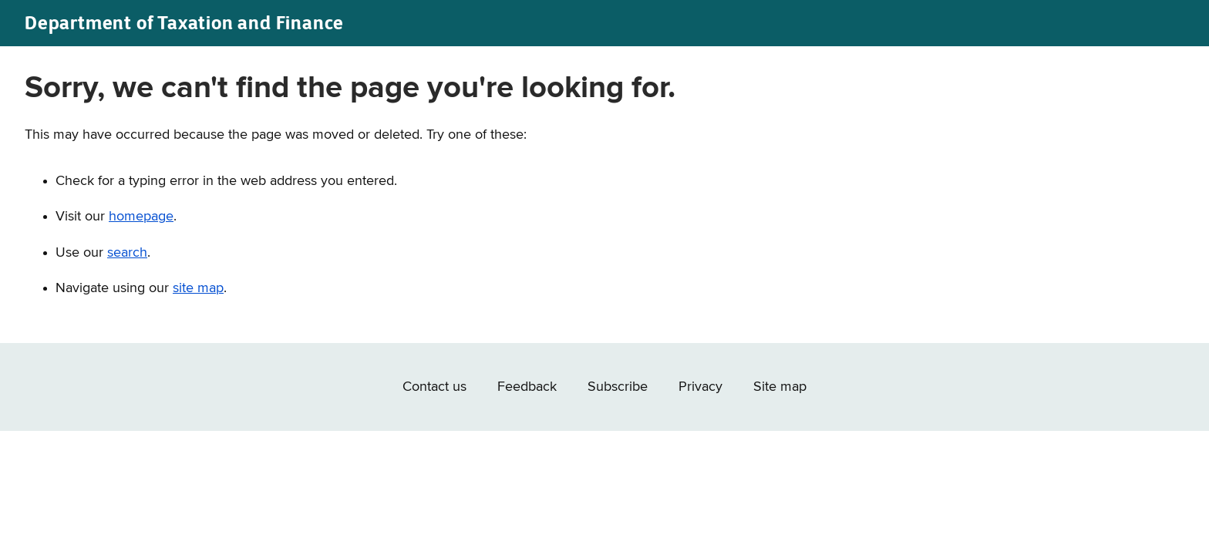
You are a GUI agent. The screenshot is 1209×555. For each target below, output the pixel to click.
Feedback (527, 387)
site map (198, 288)
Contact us (434, 387)
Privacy (700, 387)
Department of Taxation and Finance (184, 23)
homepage (141, 217)
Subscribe (618, 387)
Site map (780, 387)
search (127, 253)
